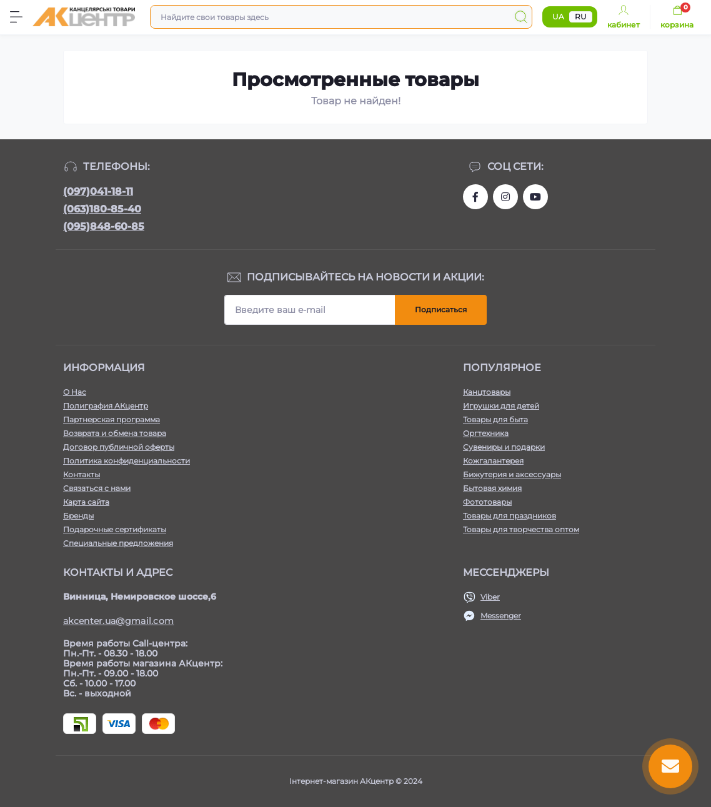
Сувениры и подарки (504, 447)
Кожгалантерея (493, 460)
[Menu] (16, 17)
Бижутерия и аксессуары (512, 474)
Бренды (78, 515)
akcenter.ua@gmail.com (118, 620)
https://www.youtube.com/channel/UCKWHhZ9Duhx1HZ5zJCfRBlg (535, 197)
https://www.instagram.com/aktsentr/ (505, 197)
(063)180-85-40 (102, 209)
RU (581, 16)
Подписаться (441, 309)
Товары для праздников (509, 515)
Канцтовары (486, 392)
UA (558, 16)
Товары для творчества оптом (521, 529)
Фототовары (487, 502)
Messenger (500, 615)
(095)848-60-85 (103, 226)
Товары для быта (495, 419)
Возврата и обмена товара (114, 433)
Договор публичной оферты (118, 447)
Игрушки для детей (501, 405)
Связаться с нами (97, 488)
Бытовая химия (492, 488)
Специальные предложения (118, 543)
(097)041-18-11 (98, 191)
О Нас (74, 392)
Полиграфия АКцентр (105, 405)
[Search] (521, 17)
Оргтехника (486, 433)
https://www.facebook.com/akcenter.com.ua (475, 197)
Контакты (81, 474)
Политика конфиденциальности (126, 460)
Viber (490, 597)
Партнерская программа (111, 419)
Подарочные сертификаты (114, 529)
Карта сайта (86, 502)
